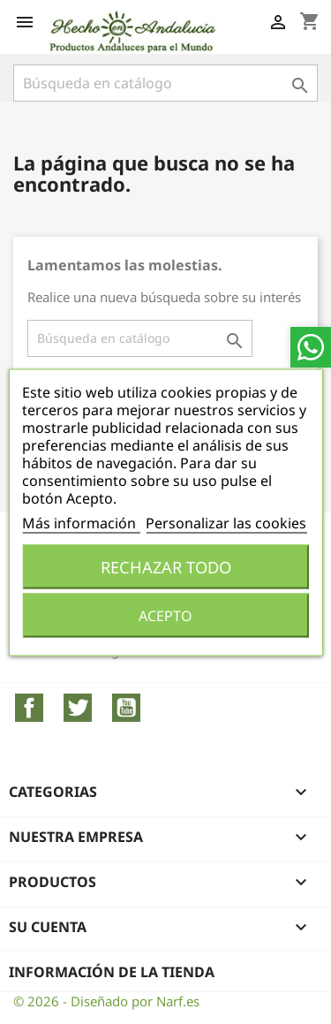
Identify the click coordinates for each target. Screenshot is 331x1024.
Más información (80, 522)
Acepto (165, 615)
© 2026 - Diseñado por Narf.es (106, 1001)
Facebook (29, 708)
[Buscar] (165, 83)
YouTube (126, 708)
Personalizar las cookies (226, 522)
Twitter (78, 708)
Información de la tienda (111, 972)
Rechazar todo (166, 566)
